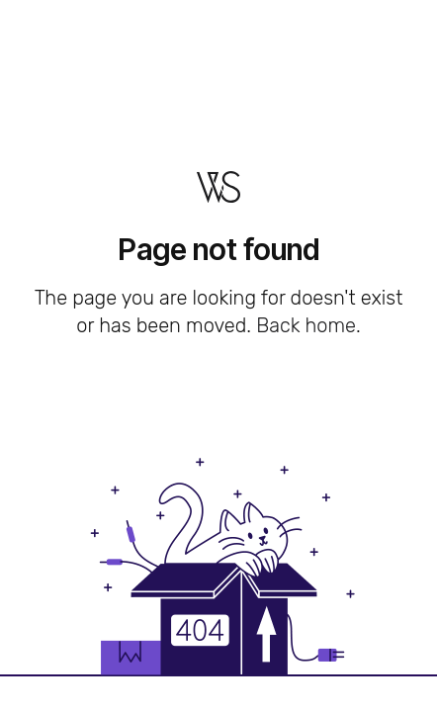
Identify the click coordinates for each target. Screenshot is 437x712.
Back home (306, 325)
